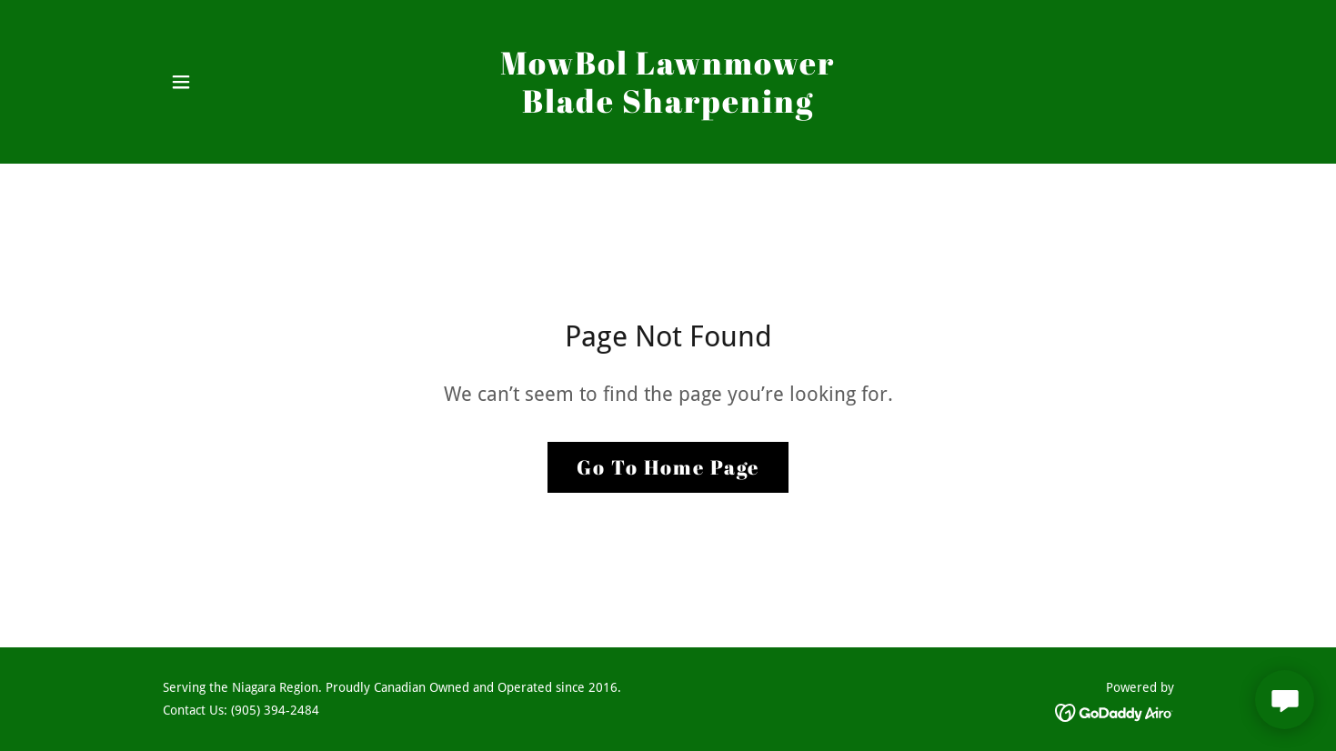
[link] (668, 107)
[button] (181, 82)
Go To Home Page (668, 467)
